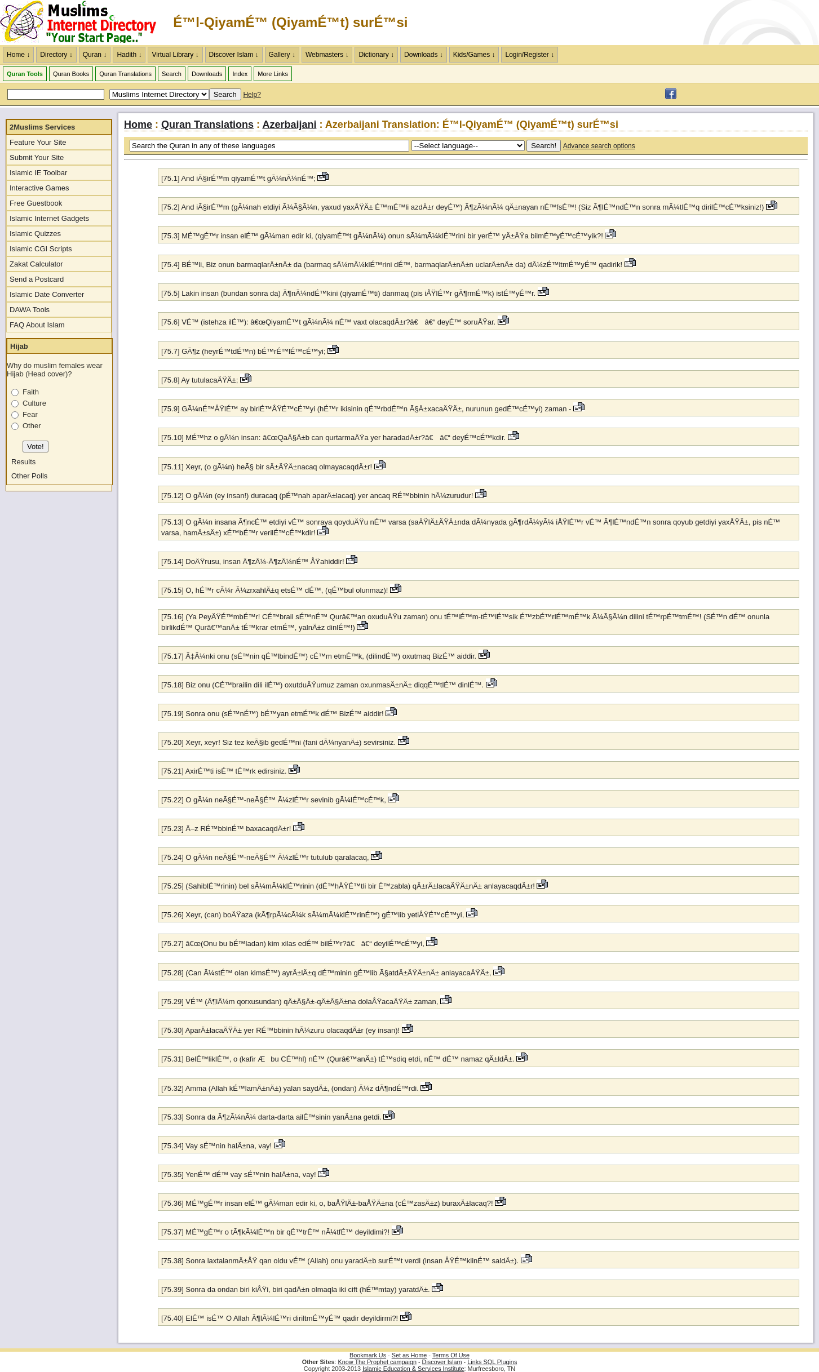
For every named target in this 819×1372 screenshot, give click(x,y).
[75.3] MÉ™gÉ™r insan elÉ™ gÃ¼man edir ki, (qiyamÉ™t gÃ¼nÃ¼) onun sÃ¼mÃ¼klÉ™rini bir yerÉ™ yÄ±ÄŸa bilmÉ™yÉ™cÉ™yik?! (382, 236)
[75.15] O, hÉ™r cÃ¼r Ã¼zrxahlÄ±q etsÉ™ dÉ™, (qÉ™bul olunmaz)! (274, 590)
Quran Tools (25, 73)
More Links (273, 73)
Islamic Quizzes (35, 233)
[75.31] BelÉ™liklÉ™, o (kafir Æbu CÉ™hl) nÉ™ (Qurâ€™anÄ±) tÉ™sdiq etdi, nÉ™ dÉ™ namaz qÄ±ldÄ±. (338, 1059)
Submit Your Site (37, 157)
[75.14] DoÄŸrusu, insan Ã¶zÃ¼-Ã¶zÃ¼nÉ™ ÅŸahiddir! (252, 561)
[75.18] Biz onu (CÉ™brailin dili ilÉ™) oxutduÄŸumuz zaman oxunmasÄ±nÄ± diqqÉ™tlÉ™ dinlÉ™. (323, 685)
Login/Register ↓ (529, 55)
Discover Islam (442, 1361)
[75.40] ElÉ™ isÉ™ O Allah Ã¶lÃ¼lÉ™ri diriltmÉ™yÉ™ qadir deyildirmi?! (279, 1318)
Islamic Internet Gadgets (49, 218)
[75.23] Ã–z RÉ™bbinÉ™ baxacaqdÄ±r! (226, 828)
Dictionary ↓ (376, 55)
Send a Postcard (37, 279)
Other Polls (29, 476)
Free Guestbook (36, 203)
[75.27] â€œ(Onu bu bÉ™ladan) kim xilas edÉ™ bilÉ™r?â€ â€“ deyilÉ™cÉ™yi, (292, 943)
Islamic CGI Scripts (41, 249)
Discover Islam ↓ (234, 55)
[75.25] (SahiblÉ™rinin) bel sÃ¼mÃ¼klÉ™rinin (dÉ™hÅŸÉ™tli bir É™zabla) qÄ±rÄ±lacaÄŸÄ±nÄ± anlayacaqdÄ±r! (348, 886)
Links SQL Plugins (492, 1361)
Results (23, 462)
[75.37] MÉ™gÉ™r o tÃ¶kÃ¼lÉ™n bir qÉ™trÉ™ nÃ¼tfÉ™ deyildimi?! (275, 1232)
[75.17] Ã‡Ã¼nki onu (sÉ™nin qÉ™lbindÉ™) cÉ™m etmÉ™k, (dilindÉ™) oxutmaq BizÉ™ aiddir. (320, 656)
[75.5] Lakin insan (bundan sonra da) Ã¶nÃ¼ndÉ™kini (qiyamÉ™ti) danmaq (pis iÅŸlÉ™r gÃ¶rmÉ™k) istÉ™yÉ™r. (349, 293)
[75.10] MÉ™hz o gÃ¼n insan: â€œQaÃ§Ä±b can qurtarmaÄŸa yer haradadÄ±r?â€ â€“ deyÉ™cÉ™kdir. (334, 437)
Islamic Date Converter (47, 294)
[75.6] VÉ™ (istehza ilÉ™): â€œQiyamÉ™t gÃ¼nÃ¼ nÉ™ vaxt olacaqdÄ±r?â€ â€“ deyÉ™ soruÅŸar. (329, 322)
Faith (31, 392)
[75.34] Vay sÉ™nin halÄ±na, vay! (216, 1146)
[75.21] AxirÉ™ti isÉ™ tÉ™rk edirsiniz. (225, 771)
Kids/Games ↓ (474, 55)
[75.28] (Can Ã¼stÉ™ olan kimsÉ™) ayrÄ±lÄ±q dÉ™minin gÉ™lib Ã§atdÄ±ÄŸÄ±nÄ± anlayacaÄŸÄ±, (326, 973)
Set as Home (409, 1355)
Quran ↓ (95, 55)
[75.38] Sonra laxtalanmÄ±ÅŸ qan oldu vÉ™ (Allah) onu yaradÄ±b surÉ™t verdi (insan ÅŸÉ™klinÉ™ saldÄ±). (341, 1260)
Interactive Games (39, 188)
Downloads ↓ (423, 55)
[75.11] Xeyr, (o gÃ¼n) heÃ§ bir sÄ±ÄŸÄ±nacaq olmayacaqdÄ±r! (266, 467)
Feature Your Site (38, 142)
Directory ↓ (56, 55)
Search (171, 73)
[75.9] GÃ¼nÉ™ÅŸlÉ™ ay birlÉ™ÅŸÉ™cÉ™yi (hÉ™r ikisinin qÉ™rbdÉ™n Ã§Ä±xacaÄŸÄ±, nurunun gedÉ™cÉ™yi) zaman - (366, 409)
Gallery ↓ (282, 55)
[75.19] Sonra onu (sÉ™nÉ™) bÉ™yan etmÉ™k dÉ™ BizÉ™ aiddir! (272, 713)
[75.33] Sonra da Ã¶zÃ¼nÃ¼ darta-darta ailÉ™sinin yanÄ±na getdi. (272, 1117)
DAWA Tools (30, 309)
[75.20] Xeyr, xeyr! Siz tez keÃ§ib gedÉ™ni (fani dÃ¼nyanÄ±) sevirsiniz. (279, 742)
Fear (30, 414)
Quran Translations (125, 73)
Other (32, 425)
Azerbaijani (289, 124)
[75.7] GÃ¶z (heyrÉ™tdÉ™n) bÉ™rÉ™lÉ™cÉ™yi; (243, 351)
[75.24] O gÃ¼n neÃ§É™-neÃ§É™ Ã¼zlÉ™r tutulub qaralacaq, (265, 857)
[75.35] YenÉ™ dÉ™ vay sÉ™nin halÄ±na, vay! (238, 1174)
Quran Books (71, 73)
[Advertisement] (687, 22)
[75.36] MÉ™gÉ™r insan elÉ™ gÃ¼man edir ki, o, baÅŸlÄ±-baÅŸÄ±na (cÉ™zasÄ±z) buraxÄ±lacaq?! (327, 1203)
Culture (34, 403)
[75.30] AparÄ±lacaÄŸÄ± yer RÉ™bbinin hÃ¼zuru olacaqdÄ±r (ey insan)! (280, 1030)
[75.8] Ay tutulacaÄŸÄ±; (199, 380)
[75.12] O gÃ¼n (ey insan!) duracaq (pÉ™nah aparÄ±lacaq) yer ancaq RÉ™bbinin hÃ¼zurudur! (317, 495)
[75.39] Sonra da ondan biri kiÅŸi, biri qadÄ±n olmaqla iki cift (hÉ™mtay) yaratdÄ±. (296, 1289)
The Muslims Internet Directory (84, 22)
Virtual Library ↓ (175, 55)
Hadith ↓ (129, 55)
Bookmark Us (367, 1355)
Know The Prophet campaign (377, 1361)
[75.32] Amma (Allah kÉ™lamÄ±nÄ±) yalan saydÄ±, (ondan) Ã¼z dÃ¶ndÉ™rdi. (290, 1088)
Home (138, 124)
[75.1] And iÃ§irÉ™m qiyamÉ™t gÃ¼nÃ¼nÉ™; (238, 178)
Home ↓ (18, 55)
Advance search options (599, 146)
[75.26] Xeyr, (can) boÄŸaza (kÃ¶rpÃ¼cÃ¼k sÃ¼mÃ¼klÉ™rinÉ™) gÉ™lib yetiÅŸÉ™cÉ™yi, (312, 915)
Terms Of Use (451, 1355)
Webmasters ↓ (327, 55)
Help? (251, 95)
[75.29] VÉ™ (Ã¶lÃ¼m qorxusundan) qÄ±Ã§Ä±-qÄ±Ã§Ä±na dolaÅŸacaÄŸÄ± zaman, (299, 1001)
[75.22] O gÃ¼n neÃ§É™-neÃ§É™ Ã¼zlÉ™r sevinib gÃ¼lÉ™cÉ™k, (273, 800)
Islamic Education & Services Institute (413, 1368)
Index (239, 73)
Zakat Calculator (36, 264)
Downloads (207, 73)
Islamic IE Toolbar (38, 172)
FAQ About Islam (37, 325)
